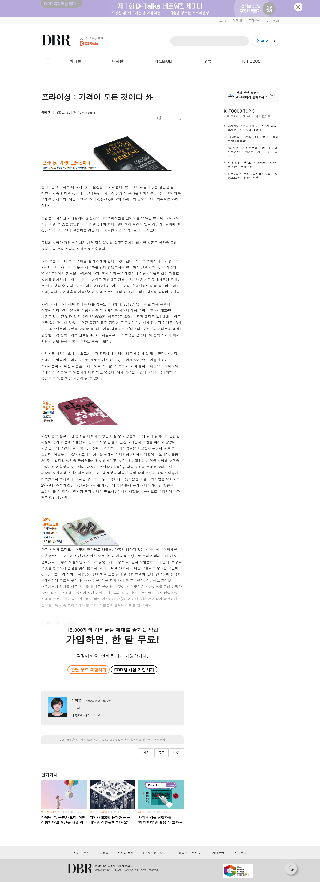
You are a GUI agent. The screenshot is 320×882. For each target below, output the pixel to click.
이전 (146, 752)
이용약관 (105, 853)
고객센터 (254, 20)
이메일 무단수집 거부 (190, 853)
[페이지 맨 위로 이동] (292, 870)
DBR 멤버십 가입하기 (134, 670)
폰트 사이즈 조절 (173, 118)
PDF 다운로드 (166, 118)
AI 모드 (266, 41)
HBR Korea (272, 20)
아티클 (75, 61)
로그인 (223, 20)
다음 (176, 752)
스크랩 (180, 118)
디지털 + (119, 61)
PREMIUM (163, 61)
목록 (161, 752)
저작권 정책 (125, 853)
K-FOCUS (251, 61)
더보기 (159, 118)
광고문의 (241, 853)
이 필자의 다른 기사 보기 (87, 715)
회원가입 (238, 20)
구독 (207, 61)
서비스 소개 (81, 853)
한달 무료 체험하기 (88, 670)
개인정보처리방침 (154, 853)
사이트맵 (218, 853)
